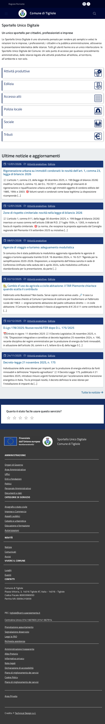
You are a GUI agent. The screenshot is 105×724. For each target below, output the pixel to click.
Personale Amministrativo (18, 488)
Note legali (10, 663)
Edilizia (51, 164)
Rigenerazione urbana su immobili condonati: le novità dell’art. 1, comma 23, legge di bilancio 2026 (52, 172)
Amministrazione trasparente (19, 649)
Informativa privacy (14, 658)
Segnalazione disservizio (17, 632)
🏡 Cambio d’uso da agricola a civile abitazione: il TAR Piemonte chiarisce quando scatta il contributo (49, 287)
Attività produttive (37, 164)
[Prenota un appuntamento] (84, 4)
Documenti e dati (13, 493)
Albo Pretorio (11, 654)
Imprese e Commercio (15, 511)
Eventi (8, 575)
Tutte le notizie (92, 392)
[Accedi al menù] (3, 13)
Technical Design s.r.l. (25, 713)
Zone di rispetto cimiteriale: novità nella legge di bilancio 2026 (42, 212)
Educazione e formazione (17, 525)
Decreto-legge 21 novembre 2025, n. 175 (29, 362)
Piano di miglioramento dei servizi (22, 672)
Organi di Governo (14, 465)
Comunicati (10, 552)
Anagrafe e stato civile (16, 506)
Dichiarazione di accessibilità (19, 668)
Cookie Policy (11, 677)
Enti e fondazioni (13, 479)
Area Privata (11, 696)
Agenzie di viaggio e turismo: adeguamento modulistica (38, 247)
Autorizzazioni (12, 530)
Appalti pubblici (12, 516)
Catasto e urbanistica (15, 521)
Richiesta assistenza (15, 641)
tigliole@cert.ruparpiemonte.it (25, 613)
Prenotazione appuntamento (19, 627)
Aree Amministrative (15, 469)
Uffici (7, 474)
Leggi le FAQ (11, 636)
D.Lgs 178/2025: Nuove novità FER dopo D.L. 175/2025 (38, 327)
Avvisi (8, 556)
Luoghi (8, 570)
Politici (8, 483)
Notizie (8, 547)
